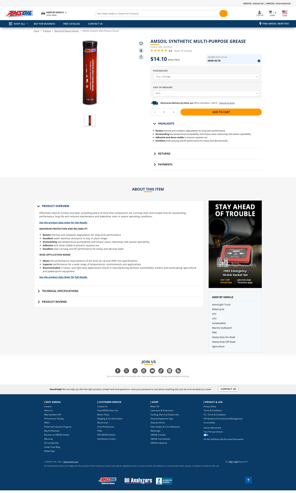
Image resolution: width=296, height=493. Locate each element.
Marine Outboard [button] (222, 332)
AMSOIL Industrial (158, 447)
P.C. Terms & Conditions (215, 419)
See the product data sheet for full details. (66, 229)
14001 (236, 466)
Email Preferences (105, 431)
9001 (231, 466)
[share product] (141, 57)
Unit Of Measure (162, 92)
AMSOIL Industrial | (254, 3)
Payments (165, 169)
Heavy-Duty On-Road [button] (223, 342)
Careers (48, 411)
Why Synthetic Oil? (52, 419)
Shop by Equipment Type (161, 423)
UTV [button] (214, 323)
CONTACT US (94, 23)
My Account (102, 427)
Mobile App (49, 455)
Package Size (160, 75)
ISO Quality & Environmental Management (223, 423)
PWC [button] (214, 337)
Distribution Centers (106, 443)
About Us (48, 415)
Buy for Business (52, 435)
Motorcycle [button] (218, 314)
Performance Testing (54, 423)
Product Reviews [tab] (54, 310)
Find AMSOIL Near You (275, 23)
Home (36, 30)
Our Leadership (51, 447)
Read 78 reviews (183, 53)
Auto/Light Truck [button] (221, 309)
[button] (90, 72)
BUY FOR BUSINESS (44, 23)
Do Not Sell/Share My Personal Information (223, 444)
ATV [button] (214, 318)
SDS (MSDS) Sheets (106, 439)
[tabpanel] (119, 253)
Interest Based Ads (212, 432)
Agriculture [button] (218, 351)
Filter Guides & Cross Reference (165, 431)
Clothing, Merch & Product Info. (164, 419)
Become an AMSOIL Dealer (56, 439)
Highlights (166, 128)
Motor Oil (154, 411)
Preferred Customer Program (57, 431)
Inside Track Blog (52, 451)
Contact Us (102, 411)
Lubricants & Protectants (161, 415)
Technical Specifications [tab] (60, 300)
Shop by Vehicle (157, 427)
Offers (47, 427)
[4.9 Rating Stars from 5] (158, 53)
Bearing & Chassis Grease (66, 30)
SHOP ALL (17, 23)
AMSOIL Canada (157, 439)
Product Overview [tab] (55, 211)
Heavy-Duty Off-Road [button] (223, 346)
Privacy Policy (210, 411)
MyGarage (155, 435)
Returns (164, 158)
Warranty (48, 443)
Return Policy (103, 419)
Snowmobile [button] (219, 328)
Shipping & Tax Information (109, 423)
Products (47, 30)
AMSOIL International (278, 3)
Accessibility (209, 427)
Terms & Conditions (213, 415)
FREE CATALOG (71, 23)
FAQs (99, 435)
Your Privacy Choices (213, 436)
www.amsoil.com (66, 466)
